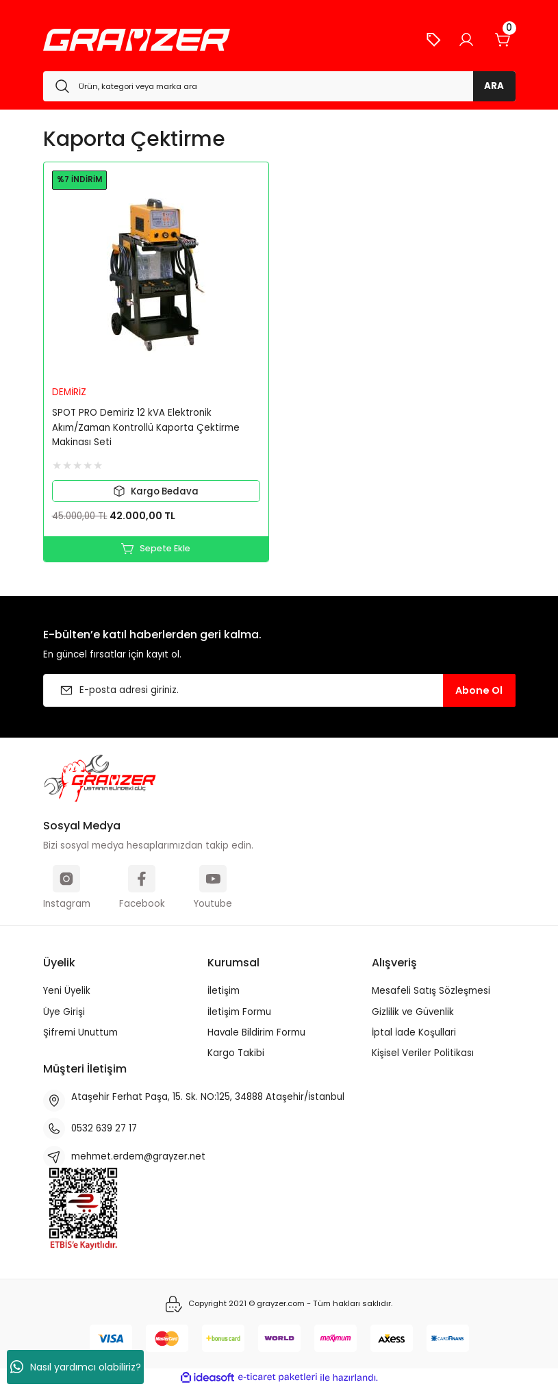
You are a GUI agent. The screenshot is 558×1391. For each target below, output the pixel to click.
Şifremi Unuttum (80, 1035)
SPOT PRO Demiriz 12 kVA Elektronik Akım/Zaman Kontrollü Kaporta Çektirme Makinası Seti (146, 427)
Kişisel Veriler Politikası (423, 1056)
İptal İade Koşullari (414, 1035)
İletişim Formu (239, 1015)
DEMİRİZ (69, 392)
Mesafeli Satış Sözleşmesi (431, 994)
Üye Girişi (64, 1015)
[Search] (279, 86)
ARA (494, 85)
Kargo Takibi (235, 1056)
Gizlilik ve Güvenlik (413, 1015)
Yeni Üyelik (66, 994)
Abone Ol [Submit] (479, 694)
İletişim (223, 994)
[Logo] (136, 40)
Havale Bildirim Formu (256, 1035)
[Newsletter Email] (279, 693)
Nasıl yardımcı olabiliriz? (75, 1367)
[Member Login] (466, 40)
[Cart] (503, 39)
